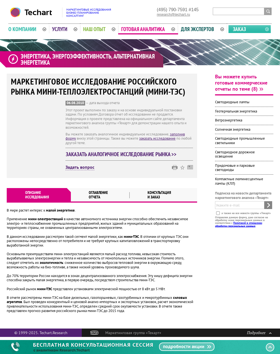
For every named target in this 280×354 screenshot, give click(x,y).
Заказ (239, 29)
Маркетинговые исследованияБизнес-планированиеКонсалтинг (88, 13)
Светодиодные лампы (232, 102)
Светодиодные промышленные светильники (240, 140)
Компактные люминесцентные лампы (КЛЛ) (239, 181)
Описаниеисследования (37, 195)
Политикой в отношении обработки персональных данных (238, 224)
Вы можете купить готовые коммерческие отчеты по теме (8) (241, 82)
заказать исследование (157, 138)
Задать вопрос (80, 167)
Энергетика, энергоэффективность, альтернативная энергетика (88, 59)
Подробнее (259, 332)
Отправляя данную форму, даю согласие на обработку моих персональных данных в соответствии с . (241, 221)
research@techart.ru (173, 14)
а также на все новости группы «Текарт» (246, 213)
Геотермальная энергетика (236, 111)
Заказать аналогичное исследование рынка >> (121, 154)
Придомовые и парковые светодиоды (235, 167)
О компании (27, 29)
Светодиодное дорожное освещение (235, 154)
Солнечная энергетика (232, 129)
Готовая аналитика (148, 29)
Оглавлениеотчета (98, 195)
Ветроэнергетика (228, 120)
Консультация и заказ (159, 195)
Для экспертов (202, 29)
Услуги (64, 29)
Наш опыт (99, 29)
